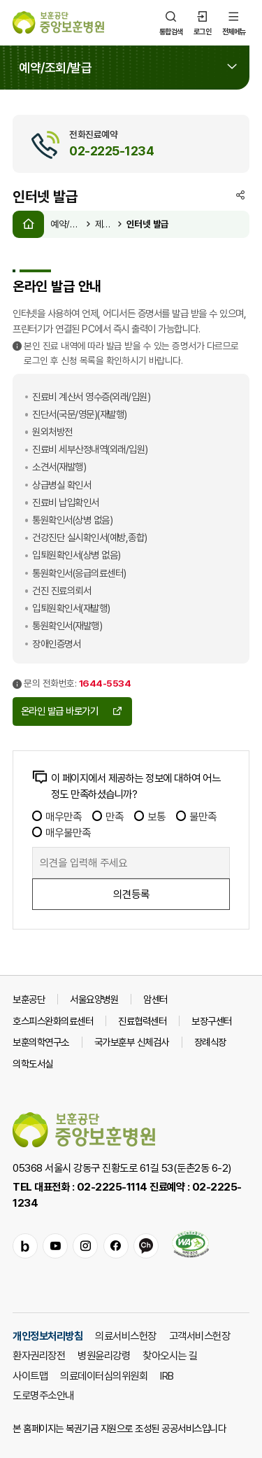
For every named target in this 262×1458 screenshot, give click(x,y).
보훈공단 (29, 999)
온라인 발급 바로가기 (72, 711)
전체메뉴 (234, 22)
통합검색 (171, 22)
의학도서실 (33, 1063)
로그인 (203, 22)
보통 (150, 816)
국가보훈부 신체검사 (131, 1042)
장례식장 (210, 1042)
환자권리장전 (39, 1355)
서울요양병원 (94, 999)
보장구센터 (211, 1021)
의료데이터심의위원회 (103, 1375)
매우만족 (57, 816)
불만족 (196, 816)
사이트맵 (30, 1375)
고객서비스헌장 (200, 1336)
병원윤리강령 (104, 1355)
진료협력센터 (142, 1021)
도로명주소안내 (43, 1395)
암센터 (155, 999)
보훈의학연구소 (41, 1042)
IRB (167, 1375)
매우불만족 (61, 832)
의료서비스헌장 (126, 1336)
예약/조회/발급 (66, 224)
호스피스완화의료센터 (53, 1021)
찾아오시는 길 (170, 1355)
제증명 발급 (104, 224)
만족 (108, 816)
